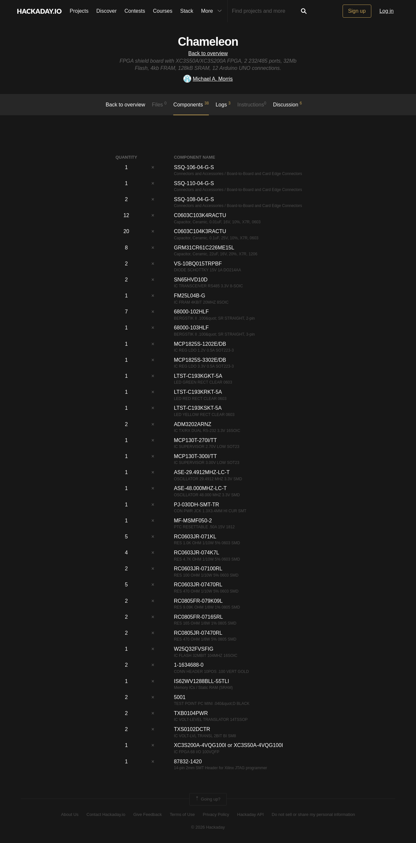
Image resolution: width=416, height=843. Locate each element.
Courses (163, 11)
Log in (386, 11)
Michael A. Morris (208, 79)
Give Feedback (147, 814)
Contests (135, 11)
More (212, 11)
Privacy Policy (216, 814)
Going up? (207, 799)
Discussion (287, 104)
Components (191, 104)
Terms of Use (182, 814)
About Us (69, 814)
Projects (79, 11)
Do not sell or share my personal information (313, 814)
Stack (186, 11)
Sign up (357, 11)
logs (223, 104)
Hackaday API (250, 814)
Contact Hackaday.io (105, 814)
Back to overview (208, 53)
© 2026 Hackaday (208, 827)
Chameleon (208, 41)
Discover (106, 11)
